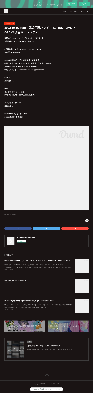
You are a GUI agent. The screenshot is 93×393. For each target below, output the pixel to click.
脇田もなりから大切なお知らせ (15, 281)
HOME (65, 11)
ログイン (84, 4)
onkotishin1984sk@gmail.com (31, 70)
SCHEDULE (73, 11)
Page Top (46, 375)
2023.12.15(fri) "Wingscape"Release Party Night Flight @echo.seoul (29, 301)
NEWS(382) (13, 214)
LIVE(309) (6, 214)
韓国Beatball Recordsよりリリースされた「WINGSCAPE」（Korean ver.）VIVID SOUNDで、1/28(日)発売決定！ (44, 261)
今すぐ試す (71, 4)
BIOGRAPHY (85, 11)
